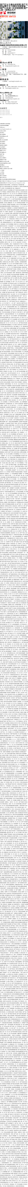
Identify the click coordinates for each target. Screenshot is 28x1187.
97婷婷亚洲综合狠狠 (21, 830)
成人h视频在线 (5, 852)
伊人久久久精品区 (9, 1130)
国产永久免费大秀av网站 (16, 278)
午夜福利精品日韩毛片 (5, 294)
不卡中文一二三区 (10, 1144)
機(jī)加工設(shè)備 (4, 166)
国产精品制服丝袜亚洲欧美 (6, 1073)
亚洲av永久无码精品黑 (21, 602)
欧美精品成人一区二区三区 (16, 672)
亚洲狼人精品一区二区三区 (8, 443)
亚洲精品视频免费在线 (16, 1107)
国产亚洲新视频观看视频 (6, 656)
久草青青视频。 (21, 778)
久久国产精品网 (3, 459)
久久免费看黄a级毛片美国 (17, 525)
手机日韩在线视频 (6, 312)
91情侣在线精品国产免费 (7, 1173)
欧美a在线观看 (7, 382)
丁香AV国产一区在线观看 (21, 498)
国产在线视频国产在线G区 (8, 899)
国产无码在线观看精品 (14, 290)
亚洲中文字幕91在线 (19, 392)
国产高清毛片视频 (17, 1037)
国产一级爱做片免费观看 (17, 913)
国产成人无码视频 (14, 952)
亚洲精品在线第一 (15, 1105)
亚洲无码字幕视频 (18, 681)
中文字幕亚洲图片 (22, 507)
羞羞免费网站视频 (8, 872)
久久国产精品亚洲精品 (16, 199)
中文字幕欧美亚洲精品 (16, 267)
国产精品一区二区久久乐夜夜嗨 (10, 730)
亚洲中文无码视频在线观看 (8, 504)
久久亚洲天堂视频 (12, 1065)
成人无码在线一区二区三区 (11, 940)
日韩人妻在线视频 (18, 685)
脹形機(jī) (2, 165)
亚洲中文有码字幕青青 (8, 825)
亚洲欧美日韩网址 (8, 915)
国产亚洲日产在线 (18, 541)
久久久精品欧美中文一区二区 (20, 981)
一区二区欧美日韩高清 (9, 775)
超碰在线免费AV (23, 1064)
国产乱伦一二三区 (16, 405)
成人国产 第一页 (20, 1166)
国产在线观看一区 (8, 848)
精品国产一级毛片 (15, 870)
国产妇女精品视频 (21, 371)
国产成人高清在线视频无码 (17, 461)
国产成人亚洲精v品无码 (8, 570)
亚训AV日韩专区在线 (7, 195)
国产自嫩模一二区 (20, 890)
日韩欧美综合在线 (17, 1162)
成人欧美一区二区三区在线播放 (18, 294)
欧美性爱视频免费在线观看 (12, 805)
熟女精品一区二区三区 (17, 400)
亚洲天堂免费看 (20, 1143)
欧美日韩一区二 (5, 301)
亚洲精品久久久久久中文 (16, 942)
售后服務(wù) (3, 152)
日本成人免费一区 (22, 891)
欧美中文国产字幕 (23, 360)
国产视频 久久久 (12, 1017)
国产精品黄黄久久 (22, 976)
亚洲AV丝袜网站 (23, 1083)
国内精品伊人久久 (10, 628)
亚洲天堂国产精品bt (19, 466)
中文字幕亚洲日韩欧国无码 (20, 601)
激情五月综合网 (11, 602)
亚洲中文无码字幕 (9, 1056)
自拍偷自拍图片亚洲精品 (12, 888)
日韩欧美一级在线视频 (11, 588)
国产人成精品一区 (4, 308)
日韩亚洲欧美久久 (17, 1022)
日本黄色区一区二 (6, 1107)
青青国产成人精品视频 (13, 708)
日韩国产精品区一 (16, 972)
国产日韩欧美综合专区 (19, 222)
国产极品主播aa (3, 1040)
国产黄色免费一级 (4, 217)
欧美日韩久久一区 (8, 376)
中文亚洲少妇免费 (4, 342)
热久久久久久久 (6, 529)
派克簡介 (2, 132)
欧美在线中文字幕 (16, 881)
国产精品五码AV (13, 565)
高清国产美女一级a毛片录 (13, 658)
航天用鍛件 (2, 143)
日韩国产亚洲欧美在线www (14, 766)
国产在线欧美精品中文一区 (13, 1150)
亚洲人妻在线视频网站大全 (18, 1099)
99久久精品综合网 (21, 217)
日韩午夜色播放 (8, 1117)
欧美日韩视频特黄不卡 (8, 1091)
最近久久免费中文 (8, 1021)
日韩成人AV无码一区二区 (10, 593)
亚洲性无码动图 (12, 552)
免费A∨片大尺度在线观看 (11, 891)
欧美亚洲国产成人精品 (14, 450)
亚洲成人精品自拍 (23, 1177)
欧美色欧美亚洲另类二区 (18, 893)
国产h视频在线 (20, 839)
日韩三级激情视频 (15, 943)
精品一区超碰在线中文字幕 (16, 244)
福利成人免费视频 (15, 907)
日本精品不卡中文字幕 (18, 376)
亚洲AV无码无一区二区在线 (17, 561)
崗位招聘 (2, 174)
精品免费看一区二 (8, 536)
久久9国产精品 (18, 597)
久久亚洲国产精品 (6, 278)
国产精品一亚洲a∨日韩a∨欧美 (17, 925)
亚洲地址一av (8, 473)
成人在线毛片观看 (4, 755)
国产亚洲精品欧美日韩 (17, 776)
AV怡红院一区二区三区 (11, 703)
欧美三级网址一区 (7, 1116)
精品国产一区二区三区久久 (18, 470)
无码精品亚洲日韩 (7, 994)
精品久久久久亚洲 (21, 436)
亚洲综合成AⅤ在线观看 (21, 753)
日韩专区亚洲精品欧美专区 (19, 285)
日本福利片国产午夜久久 (20, 789)
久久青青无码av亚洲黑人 (13, 401)
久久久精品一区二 (17, 637)
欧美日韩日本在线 (6, 561)
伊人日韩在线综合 (21, 565)
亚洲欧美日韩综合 (11, 191)
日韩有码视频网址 (4, 976)
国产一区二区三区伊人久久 (19, 281)
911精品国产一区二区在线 (14, 226)
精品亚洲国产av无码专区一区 (10, 321)
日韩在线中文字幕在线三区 (12, 757)
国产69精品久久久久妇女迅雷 (18, 288)
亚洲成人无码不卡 (7, 933)
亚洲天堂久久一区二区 (8, 660)
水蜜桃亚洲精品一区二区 (12, 1064)
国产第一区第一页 (19, 1123)
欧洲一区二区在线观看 (19, 762)
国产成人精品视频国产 (7, 651)
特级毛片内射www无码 (5, 1155)
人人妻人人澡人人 (7, 846)
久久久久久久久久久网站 (8, 789)
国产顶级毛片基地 (23, 802)
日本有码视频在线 (10, 391)
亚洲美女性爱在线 (6, 925)
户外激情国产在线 (11, 610)
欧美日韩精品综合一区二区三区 (20, 1098)
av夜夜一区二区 (7, 405)
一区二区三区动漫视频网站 (21, 550)
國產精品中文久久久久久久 (9, 741)
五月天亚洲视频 (9, 224)
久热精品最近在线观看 (10, 988)
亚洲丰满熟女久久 (11, 820)
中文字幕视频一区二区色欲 (13, 938)
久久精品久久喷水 (11, 584)
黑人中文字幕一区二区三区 (17, 331)
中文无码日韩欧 (23, 215)
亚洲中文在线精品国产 (16, 1137)
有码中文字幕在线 (15, 1155)
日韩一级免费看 (11, 387)
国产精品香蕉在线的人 (15, 717)
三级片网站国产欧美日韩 (10, 784)
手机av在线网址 (11, 358)
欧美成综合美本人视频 (7, 1037)
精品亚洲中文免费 (9, 816)
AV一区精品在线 (10, 218)
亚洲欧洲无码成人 (19, 884)
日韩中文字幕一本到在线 (11, 1053)
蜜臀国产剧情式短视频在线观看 (18, 922)
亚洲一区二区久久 (20, 1164)
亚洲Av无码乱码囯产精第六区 (8, 1060)
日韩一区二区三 (17, 857)
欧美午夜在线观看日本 (17, 1030)
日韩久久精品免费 (21, 588)
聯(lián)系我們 (6, 41)
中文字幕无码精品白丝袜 (7, 719)
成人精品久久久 (10, 597)
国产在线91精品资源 (21, 1013)
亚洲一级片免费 (11, 705)
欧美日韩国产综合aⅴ (21, 1119)
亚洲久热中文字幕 (12, 970)
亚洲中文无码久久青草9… (21, 1071)
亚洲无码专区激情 (18, 534)
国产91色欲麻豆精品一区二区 (9, 1119)
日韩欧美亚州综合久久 (15, 674)
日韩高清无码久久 (11, 1186)
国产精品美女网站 (22, 1049)
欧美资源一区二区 (15, 410)
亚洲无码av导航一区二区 (5, 595)
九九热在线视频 (19, 491)
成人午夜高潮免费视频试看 (11, 1049)
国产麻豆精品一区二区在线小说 (12, 482)
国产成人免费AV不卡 (17, 960)
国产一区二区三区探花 (17, 412)
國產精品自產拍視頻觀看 (19, 439)
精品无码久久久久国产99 (20, 775)
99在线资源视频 (7, 1087)
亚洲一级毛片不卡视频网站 (15, 678)
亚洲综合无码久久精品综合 (11, 506)
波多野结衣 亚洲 (10, 392)
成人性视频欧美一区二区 (16, 640)
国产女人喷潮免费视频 (20, 611)
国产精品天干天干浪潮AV (18, 1080)
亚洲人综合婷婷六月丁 (12, 882)
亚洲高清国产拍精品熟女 (20, 1015)
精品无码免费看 (23, 945)
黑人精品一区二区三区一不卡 (14, 1040)
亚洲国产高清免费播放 (7, 902)
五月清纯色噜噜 (13, 375)
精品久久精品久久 (15, 1178)
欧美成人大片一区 (19, 690)
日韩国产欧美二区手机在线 (16, 567)
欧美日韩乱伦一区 (8, 428)
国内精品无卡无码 (15, 1125)
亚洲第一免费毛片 (18, 1132)
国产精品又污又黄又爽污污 (17, 312)
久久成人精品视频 (12, 540)
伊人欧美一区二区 (12, 371)
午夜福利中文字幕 (6, 523)
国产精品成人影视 (12, 283)
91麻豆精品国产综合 (19, 500)
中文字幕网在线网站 (8, 992)
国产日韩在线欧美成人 (17, 983)
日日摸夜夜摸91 (15, 1126)
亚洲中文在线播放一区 (10, 890)
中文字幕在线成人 (4, 803)
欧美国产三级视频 (17, 701)
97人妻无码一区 (18, 1004)
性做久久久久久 (7, 1103)
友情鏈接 (13, 179)
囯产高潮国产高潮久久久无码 (20, 263)
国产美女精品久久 (12, 340)
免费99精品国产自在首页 (10, 617)
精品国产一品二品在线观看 (15, 211)
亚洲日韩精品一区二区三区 (11, 383)
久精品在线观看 (21, 911)
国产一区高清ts (3, 999)
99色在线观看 (11, 353)
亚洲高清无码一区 (16, 967)
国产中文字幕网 (16, 866)
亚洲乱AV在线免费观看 (21, 584)
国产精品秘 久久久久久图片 (15, 859)
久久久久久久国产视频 (9, 1071)
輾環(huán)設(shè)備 (4, 161)
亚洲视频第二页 (12, 217)
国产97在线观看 (14, 947)
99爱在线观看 (11, 951)
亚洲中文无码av (19, 538)
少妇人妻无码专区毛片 (19, 816)
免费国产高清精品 (8, 834)
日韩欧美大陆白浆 (9, 468)
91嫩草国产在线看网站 (22, 1033)
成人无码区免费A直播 (10, 753)
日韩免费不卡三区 (23, 974)
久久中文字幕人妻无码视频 (17, 1094)
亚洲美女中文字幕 (10, 498)
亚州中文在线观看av (4, 244)
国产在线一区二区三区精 (19, 1134)
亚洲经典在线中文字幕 (13, 931)
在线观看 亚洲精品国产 (11, 407)
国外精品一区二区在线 (21, 367)
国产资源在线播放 (6, 247)
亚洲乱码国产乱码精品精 (18, 213)
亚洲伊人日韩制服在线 (5, 947)
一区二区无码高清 (8, 527)
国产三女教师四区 (11, 868)
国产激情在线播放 (17, 586)
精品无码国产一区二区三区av (14, 728)
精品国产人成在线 (6, 671)
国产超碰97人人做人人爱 (13, 979)
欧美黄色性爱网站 (21, 608)
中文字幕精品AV (19, 358)
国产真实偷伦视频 (7, 667)
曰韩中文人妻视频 (7, 558)
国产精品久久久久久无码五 (17, 671)
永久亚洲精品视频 (16, 667)
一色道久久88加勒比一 (16, 1035)
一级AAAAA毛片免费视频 (11, 676)
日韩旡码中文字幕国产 (9, 599)
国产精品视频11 (10, 654)
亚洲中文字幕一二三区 (10, 475)
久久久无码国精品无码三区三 (8, 771)
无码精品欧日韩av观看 (7, 531)
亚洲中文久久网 (21, 506)
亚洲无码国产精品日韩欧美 (20, 1153)
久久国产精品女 (11, 968)
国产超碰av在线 (13, 1139)
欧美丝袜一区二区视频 (12, 448)
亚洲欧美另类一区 (21, 590)
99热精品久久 (20, 703)
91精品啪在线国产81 (6, 809)
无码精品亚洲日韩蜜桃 (5, 1035)
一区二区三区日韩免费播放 (11, 493)
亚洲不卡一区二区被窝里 (11, 568)
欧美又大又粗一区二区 (5, 1169)
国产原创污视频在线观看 (18, 547)
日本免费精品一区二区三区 (19, 453)
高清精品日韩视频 (6, 525)
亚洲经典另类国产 (15, 516)
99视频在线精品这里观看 (16, 556)
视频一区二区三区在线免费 (10, 1033)
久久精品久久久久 (12, 839)
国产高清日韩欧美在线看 (7, 581)
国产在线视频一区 (7, 916)
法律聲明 (9, 179)
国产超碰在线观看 (22, 315)
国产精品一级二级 (20, 475)
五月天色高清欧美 (8, 272)
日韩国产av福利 (21, 676)
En (0, 18)
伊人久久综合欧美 (22, 759)
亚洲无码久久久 (9, 954)
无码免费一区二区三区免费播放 (9, 434)
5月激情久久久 (7, 1125)
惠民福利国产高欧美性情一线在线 (8, 1074)
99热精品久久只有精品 (5, 516)
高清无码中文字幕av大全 (18, 872)
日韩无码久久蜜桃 (8, 637)
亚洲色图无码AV (23, 227)
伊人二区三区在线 (23, 1180)
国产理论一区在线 (13, 750)
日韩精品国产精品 (11, 254)
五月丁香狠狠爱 (10, 1008)
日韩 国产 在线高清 (18, 796)
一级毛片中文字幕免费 (16, 920)
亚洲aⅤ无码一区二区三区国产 (7, 418)
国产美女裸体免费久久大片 (12, 945)
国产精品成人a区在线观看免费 (14, 696)
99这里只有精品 (18, 1012)
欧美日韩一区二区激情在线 (15, 509)
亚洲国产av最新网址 (18, 1091)
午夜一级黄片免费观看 (5, 751)
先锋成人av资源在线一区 (11, 543)
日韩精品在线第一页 (7, 285)
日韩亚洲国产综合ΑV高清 (8, 762)
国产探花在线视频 (6, 351)
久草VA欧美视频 (20, 335)
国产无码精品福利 (17, 527)
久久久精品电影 (14, 1108)
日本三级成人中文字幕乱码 (18, 1001)
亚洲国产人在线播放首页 (13, 287)
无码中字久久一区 (17, 428)
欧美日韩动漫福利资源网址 (13, 1003)
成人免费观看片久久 (20, 694)
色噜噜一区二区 (10, 522)
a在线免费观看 (15, 624)
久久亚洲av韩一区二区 (7, 787)
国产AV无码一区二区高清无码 (15, 1112)
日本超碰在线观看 (13, 837)
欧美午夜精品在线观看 (18, 446)
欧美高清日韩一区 (4, 1067)
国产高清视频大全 (12, 590)
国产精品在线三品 (20, 387)
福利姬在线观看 (21, 394)
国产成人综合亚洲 (11, 367)
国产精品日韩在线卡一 (8, 601)
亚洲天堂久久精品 (17, 235)
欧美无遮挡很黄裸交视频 (7, 626)
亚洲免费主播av (6, 545)
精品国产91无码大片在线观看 (21, 1173)
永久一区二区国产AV (22, 514)
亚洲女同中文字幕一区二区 (15, 342)
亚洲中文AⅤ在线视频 (5, 615)
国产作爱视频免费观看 (9, 773)
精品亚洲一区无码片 (21, 242)
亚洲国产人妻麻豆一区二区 (14, 918)
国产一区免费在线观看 (20, 1078)
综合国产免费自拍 (15, 751)
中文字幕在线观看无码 (17, 362)
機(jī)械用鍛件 (3, 148)
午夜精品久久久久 (18, 719)
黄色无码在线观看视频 (14, 233)
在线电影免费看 (10, 306)
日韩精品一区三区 (21, 269)
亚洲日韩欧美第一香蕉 (8, 1134)
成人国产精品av (6, 556)
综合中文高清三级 (20, 742)
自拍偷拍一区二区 (6, 520)
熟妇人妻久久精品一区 (11, 462)
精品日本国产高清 (19, 443)
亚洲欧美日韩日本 (18, 581)
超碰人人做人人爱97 (6, 297)
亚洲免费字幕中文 (14, 879)
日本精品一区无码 (18, 825)
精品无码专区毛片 (9, 326)
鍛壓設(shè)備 (3, 159)
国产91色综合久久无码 (9, 1004)
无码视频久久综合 (8, 414)
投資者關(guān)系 (4, 136)
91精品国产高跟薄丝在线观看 (20, 1073)
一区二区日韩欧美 (17, 409)
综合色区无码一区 (7, 288)
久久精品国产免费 (8, 213)
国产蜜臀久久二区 (18, 326)
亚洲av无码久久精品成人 (16, 958)
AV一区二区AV (9, 1148)
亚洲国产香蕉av (10, 348)
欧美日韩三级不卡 (6, 432)
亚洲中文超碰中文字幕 (11, 514)
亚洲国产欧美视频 (10, 550)
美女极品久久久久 (10, 622)
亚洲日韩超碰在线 (7, 1047)
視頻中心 (2, 156)
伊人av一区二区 (3, 708)
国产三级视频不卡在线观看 (13, 488)
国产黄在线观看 (23, 209)
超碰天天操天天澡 (14, 489)
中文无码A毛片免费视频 (5, 229)
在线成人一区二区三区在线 (11, 366)
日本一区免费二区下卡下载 (17, 1182)
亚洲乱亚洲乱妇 (16, 986)
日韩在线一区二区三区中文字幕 (12, 645)
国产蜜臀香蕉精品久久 (7, 866)
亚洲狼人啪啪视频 (11, 1152)
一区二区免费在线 (15, 1159)
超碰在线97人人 (17, 249)
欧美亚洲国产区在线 (15, 545)
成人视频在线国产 (16, 579)
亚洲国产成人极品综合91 (16, 520)
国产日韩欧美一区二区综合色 (17, 369)
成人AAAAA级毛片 (17, 531)
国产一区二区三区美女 (19, 1028)
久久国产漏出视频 (10, 611)
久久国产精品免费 (11, 886)
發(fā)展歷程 (3, 134)
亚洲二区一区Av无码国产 (11, 315)
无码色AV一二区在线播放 (10, 357)
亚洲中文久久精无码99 (19, 224)
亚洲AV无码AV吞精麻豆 (16, 382)
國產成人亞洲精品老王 (12, 299)
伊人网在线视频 (20, 755)
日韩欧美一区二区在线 (21, 378)
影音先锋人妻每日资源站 (18, 965)
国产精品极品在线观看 (22, 977)
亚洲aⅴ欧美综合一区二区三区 (10, 759)
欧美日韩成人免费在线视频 (10, 328)
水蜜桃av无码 (11, 604)
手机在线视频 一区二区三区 (6, 1085)
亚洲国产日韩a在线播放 (13, 444)
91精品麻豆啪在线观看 (7, 1022)
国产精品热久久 (16, 841)
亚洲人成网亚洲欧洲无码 (13, 296)
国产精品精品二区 (20, 820)
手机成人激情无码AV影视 (7, 1153)
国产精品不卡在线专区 (20, 1006)
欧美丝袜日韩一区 (22, 321)
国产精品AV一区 (10, 511)
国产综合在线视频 (21, 328)
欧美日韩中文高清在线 (7, 430)
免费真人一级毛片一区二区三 (11, 802)
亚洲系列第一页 (16, 200)
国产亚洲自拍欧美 (19, 629)
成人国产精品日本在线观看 (19, 662)
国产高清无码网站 (4, 552)
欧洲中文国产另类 (9, 452)
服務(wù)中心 (3, 150)
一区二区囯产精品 (6, 227)
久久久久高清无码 (9, 710)
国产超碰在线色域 (13, 574)
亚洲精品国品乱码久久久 (17, 1019)
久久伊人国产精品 (10, 812)
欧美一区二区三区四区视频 (15, 803)
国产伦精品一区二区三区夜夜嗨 (13, 897)
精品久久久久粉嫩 (11, 1141)
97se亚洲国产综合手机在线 (11, 349)
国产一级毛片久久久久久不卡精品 (14, 577)
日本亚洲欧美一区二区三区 (10, 310)
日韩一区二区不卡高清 (11, 238)
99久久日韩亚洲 (15, 1069)
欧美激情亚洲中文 (16, 699)
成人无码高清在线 (15, 934)
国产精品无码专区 (22, 330)
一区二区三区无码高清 (12, 330)
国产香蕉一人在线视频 (7, 665)
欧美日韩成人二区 (15, 432)
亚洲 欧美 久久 (13, 900)
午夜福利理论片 (6, 769)
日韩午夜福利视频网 (20, 653)
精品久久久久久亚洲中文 (17, 995)
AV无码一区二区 (20, 715)
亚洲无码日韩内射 (9, 796)
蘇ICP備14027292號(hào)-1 (6, 181)
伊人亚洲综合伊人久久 (8, 823)
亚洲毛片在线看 (6, 990)
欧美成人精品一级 (11, 364)
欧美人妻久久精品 (7, 400)
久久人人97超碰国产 (6, 1126)
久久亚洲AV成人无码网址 (12, 974)
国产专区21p (23, 916)
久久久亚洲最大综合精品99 (18, 732)
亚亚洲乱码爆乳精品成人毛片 (12, 477)
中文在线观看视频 (16, 455)
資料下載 (2, 154)
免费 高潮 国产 (16, 620)
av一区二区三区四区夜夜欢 (16, 744)
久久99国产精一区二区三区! (14, 821)
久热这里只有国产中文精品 (10, 608)
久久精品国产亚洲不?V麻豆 (11, 423)
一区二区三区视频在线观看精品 (18, 1175)
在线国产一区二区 (7, 972)
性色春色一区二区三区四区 (13, 644)
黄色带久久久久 (22, 726)
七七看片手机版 (9, 981)
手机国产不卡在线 (18, 985)
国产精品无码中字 (18, 992)
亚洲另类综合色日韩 (16, 1103)
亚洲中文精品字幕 (10, 389)
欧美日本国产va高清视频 (10, 276)
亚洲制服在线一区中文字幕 (13, 245)
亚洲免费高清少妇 (11, 653)
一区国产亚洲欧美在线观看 (20, 877)
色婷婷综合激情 (16, 1161)
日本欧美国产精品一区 (20, 391)
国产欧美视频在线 (22, 750)
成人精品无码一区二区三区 (11, 778)
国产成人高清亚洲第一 (13, 215)
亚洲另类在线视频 (6, 811)
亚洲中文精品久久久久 (7, 547)
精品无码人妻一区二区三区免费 (14, 832)
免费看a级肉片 (14, 811)
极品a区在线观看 (7, 579)
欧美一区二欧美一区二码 (16, 279)
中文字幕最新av (20, 462)
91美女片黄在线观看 (6, 1069)
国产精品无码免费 (10, 764)
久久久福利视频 (8, 936)
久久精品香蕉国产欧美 (22, 357)
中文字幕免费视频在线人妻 (15, 1062)
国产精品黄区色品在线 (5, 1019)
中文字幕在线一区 (21, 265)
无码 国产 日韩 (13, 396)
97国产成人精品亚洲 (10, 518)
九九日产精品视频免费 (14, 441)
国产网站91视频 (12, 464)
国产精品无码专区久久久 (16, 339)
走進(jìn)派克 (3, 130)
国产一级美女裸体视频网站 (12, 421)
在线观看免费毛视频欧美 (5, 324)
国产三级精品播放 (16, 346)
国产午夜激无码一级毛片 (21, 292)
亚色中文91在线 (18, 353)
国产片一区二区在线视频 (14, 427)
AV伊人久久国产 (5, 489)
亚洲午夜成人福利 (14, 360)
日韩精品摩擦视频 (16, 1055)
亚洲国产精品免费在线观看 (13, 209)
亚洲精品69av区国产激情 (12, 836)
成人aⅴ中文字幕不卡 (15, 247)
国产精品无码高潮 (22, 366)
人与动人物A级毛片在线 (9, 694)
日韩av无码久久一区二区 (15, 549)
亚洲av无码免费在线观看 (8, 416)
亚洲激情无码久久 (17, 642)
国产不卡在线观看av (11, 270)
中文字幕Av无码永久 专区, (11, 807)
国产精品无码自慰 (23, 322)
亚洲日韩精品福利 (16, 595)
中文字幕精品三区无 (18, 1085)
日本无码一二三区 (22, 956)
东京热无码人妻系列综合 (9, 687)
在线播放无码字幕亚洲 (7, 909)
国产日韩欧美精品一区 (17, 846)
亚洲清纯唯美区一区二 (7, 1162)
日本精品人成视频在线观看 (12, 726)
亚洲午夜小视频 (14, 523)
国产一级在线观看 (9, 1024)
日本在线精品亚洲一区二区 (14, 663)
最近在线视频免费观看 (22, 1065)
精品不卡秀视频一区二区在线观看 (17, 1135)
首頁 (1, 41)
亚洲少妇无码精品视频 (18, 834)
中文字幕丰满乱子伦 (12, 459)
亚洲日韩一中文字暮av (19, 418)
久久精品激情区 (13, 592)
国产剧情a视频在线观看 (8, 480)
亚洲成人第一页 (15, 875)
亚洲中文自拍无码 (7, 1001)
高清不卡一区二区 (9, 249)
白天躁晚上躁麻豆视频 (9, 425)
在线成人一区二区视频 (17, 558)
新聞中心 (2, 138)
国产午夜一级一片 (14, 197)
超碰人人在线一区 (17, 430)
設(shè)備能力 (3, 157)
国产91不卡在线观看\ (13, 319)
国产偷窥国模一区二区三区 (6, 263)
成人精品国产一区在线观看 (6, 1161)
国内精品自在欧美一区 (18, 1042)
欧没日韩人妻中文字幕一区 (15, 852)
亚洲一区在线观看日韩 (22, 340)
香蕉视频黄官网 (12, 827)
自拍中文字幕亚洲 (7, 724)
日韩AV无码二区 (10, 1078)
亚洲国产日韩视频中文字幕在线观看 (13, 689)
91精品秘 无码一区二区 (16, 529)
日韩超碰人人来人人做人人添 (13, 785)
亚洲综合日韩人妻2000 (15, 583)
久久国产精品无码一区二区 (19, 748)
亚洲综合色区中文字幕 (14, 308)
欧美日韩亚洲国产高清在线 (17, 513)
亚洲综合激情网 (17, 1148)
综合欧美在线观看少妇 (5, 317)
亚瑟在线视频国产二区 (5, 1178)
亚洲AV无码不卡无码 (17, 1128)
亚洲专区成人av (7, 412)
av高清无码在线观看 (12, 1168)
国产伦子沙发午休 (20, 687)
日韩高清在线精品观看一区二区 (13, 929)
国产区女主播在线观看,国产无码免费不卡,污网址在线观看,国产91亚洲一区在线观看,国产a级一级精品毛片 (14, 7)
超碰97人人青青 (5, 375)
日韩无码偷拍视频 (7, 256)
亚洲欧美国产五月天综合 (16, 258)
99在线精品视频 (6, 1110)
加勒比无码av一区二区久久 (8, 466)
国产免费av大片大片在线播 (10, 479)
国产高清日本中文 (21, 540)
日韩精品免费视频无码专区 (10, 647)
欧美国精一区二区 (18, 823)
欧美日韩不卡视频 (22, 1038)
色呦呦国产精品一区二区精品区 (15, 818)
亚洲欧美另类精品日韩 (5, 1175)
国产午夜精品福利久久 (16, 829)
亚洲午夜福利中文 (12, 502)
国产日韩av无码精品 (20, 868)
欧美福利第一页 (18, 628)
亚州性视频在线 (23, 1159)
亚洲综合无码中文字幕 (15, 723)
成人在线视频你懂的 (17, 195)
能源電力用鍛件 (3, 145)
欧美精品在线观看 (21, 202)
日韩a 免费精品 (21, 574)
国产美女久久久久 (11, 721)
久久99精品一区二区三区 (5, 983)
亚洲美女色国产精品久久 (7, 534)
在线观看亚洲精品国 (19, 389)
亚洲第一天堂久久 (16, 916)
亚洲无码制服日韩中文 (10, 491)
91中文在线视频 (18, 773)
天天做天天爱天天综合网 (13, 712)
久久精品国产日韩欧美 (21, 861)
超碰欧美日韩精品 (23, 197)
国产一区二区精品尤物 (10, 457)
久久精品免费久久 (6, 398)
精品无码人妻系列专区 (13, 1177)
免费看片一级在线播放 (17, 229)
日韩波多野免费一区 (15, 231)
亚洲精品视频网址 (22, 730)
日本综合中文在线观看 (12, 1121)
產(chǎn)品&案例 (4, 139)
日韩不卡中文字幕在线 (9, 961)
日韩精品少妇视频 (8, 1098)
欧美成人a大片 (12, 768)
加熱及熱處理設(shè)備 (5, 163)
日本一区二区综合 (7, 346)
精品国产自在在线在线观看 (13, 274)
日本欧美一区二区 (15, 1082)
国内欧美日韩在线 (9, 985)
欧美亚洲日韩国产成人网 (11, 619)
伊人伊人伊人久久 (14, 322)
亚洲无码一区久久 (15, 769)
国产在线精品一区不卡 (5, 199)
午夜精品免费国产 (19, 348)
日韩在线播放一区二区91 (13, 760)
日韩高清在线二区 (11, 613)
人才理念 (2, 172)
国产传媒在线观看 (8, 798)
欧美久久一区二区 (15, 227)
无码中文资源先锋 (19, 403)
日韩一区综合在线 (16, 809)
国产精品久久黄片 (21, 238)
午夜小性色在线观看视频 (5, 1099)
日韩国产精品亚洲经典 (11, 1166)
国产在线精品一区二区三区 (10, 335)
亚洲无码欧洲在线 (22, 811)
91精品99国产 (3, 888)
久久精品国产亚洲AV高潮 (6, 362)
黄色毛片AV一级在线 (16, 297)
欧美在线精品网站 (9, 857)
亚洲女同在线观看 (16, 385)
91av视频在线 (11, 1044)
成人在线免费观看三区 (18, 536)
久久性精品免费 (13, 956)
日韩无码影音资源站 (6, 875)
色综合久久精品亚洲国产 (18, 909)
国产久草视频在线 (17, 895)
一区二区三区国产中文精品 (14, 680)
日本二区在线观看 (15, 220)
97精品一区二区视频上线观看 (13, 800)
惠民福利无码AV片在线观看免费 (12, 355)
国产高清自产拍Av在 (14, 301)
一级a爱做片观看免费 (18, 1076)
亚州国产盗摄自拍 (12, 863)
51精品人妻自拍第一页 (14, 1067)
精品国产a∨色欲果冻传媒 (20, 416)
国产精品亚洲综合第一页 (22, 1017)
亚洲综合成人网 (6, 261)
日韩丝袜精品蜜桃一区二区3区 (10, 436)
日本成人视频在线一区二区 (10, 202)
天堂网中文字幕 (9, 541)
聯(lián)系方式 (3, 177)
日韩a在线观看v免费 (8, 1132)
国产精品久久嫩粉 (20, 364)
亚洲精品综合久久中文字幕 (17, 990)
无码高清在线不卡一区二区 (15, 927)
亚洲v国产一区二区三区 (7, 620)
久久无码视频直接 (21, 1092)
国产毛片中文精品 (8, 986)
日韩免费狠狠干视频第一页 (18, 473)
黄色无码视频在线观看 (13, 999)
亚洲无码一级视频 (7, 904)
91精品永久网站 (5, 793)
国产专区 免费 (22, 484)
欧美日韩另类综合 (20, 1186)
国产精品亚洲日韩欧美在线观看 (11, 484)
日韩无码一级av (3, 1065)
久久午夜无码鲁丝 (17, 1058)
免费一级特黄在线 (17, 272)
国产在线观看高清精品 (10, 1164)
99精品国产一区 (19, 1060)
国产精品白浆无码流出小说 (16, 563)
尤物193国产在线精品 (8, 662)
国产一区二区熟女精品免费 (20, 468)
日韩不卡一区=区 (17, 665)
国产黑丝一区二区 (6, 258)
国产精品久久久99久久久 (13, 559)
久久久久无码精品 (23, 836)
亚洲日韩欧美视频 (8, 1058)
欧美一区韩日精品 (17, 915)
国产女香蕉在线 (23, 444)
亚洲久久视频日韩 (22, 1139)
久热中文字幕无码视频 (21, 204)
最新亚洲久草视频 (8, 200)
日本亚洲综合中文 (19, 1008)
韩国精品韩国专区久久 (8, 222)
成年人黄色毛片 (8, 642)
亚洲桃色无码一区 (22, 459)
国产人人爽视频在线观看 (21, 613)
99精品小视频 (23, 712)
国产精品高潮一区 (18, 1024)
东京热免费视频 (16, 1021)
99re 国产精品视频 (22, 733)
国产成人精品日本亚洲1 (10, 830)
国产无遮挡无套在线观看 (19, 190)
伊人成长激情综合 (21, 313)
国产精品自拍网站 (21, 647)
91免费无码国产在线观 (11, 269)
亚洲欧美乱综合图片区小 (21, 457)
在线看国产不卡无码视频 (21, 741)
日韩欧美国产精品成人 (11, 850)
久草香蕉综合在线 (16, 656)
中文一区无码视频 (19, 1044)
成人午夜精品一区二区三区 (9, 864)
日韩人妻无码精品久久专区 (18, 1116)
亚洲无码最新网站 (10, 884)
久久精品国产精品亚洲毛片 (6, 446)
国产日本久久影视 (14, 554)
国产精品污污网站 (16, 924)
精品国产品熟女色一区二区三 (10, 344)
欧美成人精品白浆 (9, 949)
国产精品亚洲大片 (6, 236)
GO (13, 20)
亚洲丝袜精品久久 (16, 1047)
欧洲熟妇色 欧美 (6, 513)
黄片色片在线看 (17, 660)
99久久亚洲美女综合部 (12, 963)
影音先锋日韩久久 (22, 493)
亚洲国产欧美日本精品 (14, 575)
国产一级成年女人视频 (19, 337)
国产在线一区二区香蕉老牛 (16, 1026)
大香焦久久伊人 (18, 218)
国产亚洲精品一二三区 (9, 1006)
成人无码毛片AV (22, 383)
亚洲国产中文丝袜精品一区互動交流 (15, 638)
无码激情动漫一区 (10, 403)
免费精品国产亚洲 (6, 906)
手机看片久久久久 (10, 629)
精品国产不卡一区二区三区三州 (10, 193)
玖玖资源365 (18, 599)
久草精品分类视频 (7, 881)
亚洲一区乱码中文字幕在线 (17, 236)
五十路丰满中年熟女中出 (8, 845)
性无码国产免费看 (21, 633)
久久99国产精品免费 (17, 855)
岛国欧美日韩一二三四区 (13, 495)
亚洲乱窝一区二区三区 (19, 710)
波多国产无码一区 (18, 1056)
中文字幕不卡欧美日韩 (17, 324)
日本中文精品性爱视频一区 (19, 798)
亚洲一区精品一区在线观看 (14, 1089)
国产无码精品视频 (18, 480)
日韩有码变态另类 (9, 877)
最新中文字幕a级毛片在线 (19, 252)
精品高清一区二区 (15, 532)
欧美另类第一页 (18, 511)
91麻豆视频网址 (18, 961)
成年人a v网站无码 (16, 735)
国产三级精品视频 (17, 414)
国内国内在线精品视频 (14, 683)
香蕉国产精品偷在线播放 (17, 471)
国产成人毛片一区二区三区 (6, 586)
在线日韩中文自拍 (14, 606)
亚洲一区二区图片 (4, 211)
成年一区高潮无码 (18, 954)
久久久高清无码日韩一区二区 (18, 486)
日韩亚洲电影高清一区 (5, 1182)
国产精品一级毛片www (20, 622)
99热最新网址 (10, 337)
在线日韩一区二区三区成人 (12, 649)
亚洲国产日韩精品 (22, 940)
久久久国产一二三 (16, 256)
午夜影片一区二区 (18, 497)
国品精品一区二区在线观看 (16, 1184)
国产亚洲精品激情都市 (18, 419)
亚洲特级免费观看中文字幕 (21, 997)
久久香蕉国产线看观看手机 (18, 208)
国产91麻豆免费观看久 (18, 240)
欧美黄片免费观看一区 (12, 692)
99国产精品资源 (13, 733)
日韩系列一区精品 (12, 1143)
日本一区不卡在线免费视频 (21, 654)
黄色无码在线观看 (8, 701)
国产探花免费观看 (4, 509)
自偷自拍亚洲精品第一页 (10, 313)
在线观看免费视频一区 (17, 1087)
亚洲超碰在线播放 (17, 787)
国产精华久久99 (3, 979)
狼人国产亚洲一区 (19, 504)
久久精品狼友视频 (6, 1108)
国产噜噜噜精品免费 (19, 1157)
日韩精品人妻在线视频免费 (17, 1051)
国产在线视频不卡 (10, 1123)
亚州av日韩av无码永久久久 (12, 1180)
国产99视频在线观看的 (21, 610)
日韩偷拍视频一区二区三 (20, 604)
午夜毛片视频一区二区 (9, 854)
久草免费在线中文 (4, 574)
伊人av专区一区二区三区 (18, 936)
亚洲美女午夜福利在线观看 (17, 780)
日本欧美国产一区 (21, 552)
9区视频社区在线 (9, 895)
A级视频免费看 (23, 261)
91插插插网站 (19, 771)
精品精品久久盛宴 (12, 265)
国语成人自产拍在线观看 (7, 439)
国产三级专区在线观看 (7, 1076)
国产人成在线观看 (6, 1105)
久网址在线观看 (10, 1015)
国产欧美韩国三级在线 (16, 1031)
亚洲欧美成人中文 (11, 378)
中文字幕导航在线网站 (20, 251)
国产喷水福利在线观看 (7, 235)
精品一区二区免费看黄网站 (21, 306)
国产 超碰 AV (14, 437)
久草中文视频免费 (8, 1042)
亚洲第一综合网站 (15, 261)
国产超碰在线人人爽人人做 (10, 1010)
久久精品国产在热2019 (20, 1144)
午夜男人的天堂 (12, 755)
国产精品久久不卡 (12, 633)
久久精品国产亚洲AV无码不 (11, 706)
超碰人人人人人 (12, 739)
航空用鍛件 (2, 141)
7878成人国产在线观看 (19, 737)
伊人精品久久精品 (21, 407)
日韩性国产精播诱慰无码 (20, 570)
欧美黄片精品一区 (21, 827)
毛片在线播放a (5, 450)
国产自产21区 (24, 572)
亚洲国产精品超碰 (11, 204)
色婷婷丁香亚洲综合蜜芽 (9, 861)
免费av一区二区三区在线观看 (7, 500)
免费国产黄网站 (21, 1053)
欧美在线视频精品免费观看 (18, 994)
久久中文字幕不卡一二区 (7, 303)
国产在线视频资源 (12, 669)
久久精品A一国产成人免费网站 (18, 906)
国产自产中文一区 (23, 793)
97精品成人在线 (6, 410)
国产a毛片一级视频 (15, 1110)
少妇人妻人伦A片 (22, 706)
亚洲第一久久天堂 (17, 651)
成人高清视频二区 (8, 281)
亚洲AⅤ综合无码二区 (16, 317)
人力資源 (2, 170)
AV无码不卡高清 (22, 837)
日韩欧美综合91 (10, 997)
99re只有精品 (14, 714)
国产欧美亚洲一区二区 (14, 373)
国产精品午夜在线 (12, 1013)
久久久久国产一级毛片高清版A (11, 260)
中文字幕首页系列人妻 (19, 626)
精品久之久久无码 (15, 635)
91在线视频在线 (19, 1141)
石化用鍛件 (2, 147)
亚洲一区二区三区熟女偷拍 (10, 715)
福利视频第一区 (10, 737)
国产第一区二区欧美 (13, 507)
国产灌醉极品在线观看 (12, 1101)
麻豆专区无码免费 (4, 837)
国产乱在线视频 (3, 358)
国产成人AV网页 (9, 497)
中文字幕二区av (3, 265)
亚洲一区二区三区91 (14, 782)
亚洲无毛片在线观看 (22, 1168)
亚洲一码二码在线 (8, 748)
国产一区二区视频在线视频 (14, 1171)
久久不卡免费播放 (15, 398)
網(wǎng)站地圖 (3, 179)
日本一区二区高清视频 (20, 764)
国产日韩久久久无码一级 (20, 899)
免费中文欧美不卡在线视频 (6, 190)
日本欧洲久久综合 (9, 681)
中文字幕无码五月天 (7, 814)
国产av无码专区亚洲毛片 (22, 593)
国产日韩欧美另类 (14, 794)
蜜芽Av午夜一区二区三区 (10, 242)
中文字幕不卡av (9, 631)
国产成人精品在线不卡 (8, 685)
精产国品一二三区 (8, 965)
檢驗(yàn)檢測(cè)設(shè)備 (6, 168)
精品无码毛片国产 (15, 333)
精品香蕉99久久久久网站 (13, 380)
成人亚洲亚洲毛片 (16, 904)
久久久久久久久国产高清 (19, 631)
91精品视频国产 (20, 1010)
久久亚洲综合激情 (10, 1012)
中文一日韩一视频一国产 (8, 251)
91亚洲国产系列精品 (4, 794)
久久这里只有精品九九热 (17, 933)
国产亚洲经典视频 (14, 615)
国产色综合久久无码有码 (20, 949)
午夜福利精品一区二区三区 (8, 1157)
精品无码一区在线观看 (12, 394)
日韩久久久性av (3, 918)
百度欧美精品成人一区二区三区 (18, 206)
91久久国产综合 (7, 699)
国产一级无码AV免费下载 (20, 303)
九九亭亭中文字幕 (19, 425)
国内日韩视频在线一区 (21, 968)
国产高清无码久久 (12, 977)
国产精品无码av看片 (10, 292)
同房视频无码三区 (11, 538)
